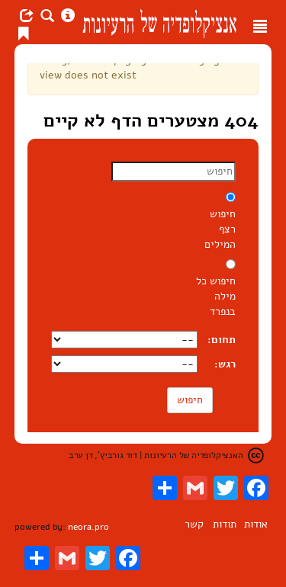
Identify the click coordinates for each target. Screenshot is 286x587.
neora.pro (88, 527)
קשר (194, 524)
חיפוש (190, 400)
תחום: (221, 339)
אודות (256, 524)
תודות (224, 524)
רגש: (225, 364)
